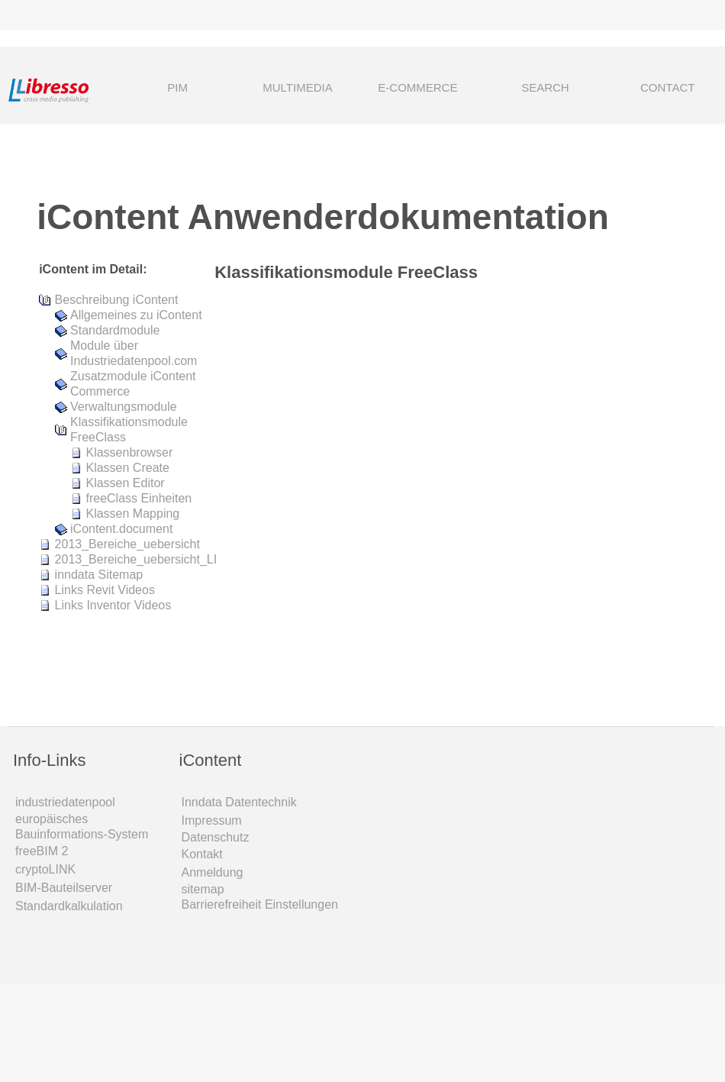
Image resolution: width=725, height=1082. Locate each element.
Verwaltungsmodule (123, 406)
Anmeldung (212, 872)
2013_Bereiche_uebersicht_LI (136, 559)
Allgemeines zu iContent (136, 314)
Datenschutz (216, 837)
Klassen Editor (124, 482)
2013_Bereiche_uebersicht (127, 544)
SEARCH (527, 89)
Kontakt (202, 854)
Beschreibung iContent (117, 299)
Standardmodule (115, 330)
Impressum (212, 820)
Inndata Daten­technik (239, 802)
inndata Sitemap (99, 574)
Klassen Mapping (132, 513)
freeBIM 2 (41, 851)
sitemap (203, 889)
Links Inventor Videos (113, 605)
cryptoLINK (45, 869)
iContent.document (121, 528)
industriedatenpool (65, 802)
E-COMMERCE (417, 87)
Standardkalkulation (69, 906)
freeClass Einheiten (138, 498)
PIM (177, 87)
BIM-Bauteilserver (63, 887)
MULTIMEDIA (297, 87)
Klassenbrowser (128, 452)
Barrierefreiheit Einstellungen (260, 904)
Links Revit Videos (105, 589)
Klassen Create (127, 467)
